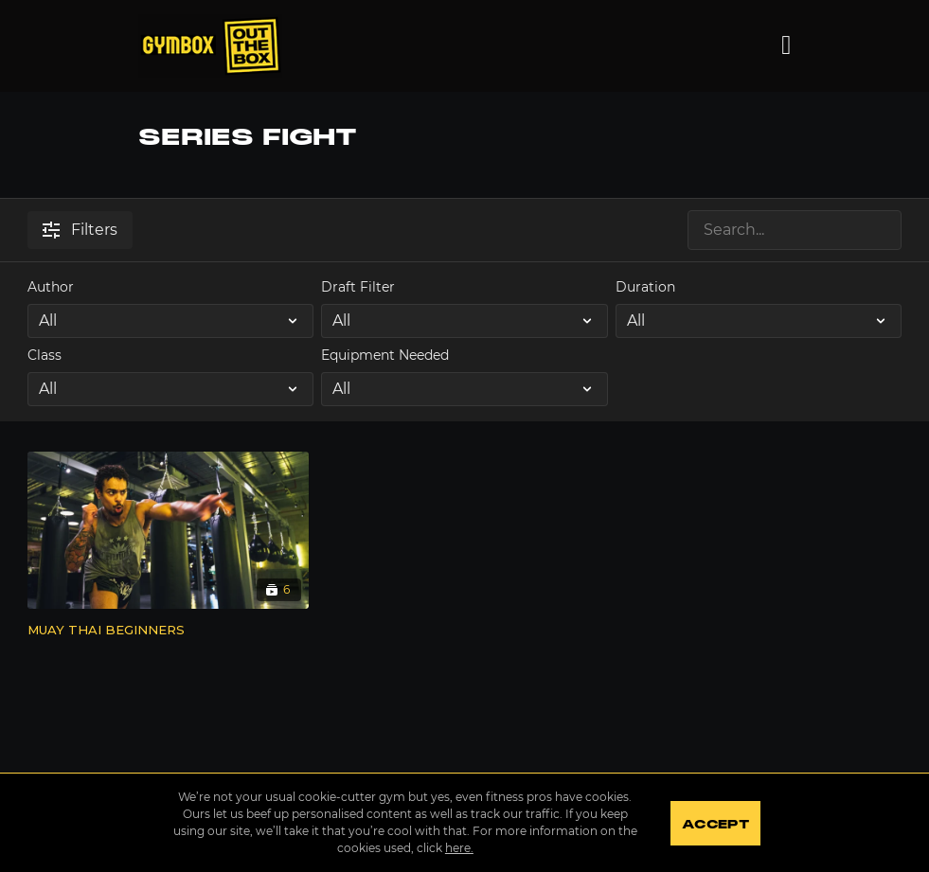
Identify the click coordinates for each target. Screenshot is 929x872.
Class (44, 355)
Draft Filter (358, 286)
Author (50, 286)
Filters (80, 230)
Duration (645, 286)
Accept (715, 824)
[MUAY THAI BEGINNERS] (168, 630)
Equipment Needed (385, 355)
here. (459, 848)
